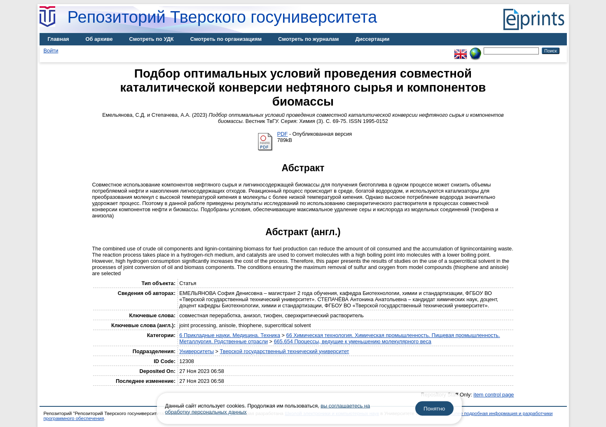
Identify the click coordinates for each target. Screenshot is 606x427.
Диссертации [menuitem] (372, 39)
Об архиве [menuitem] (99, 39)
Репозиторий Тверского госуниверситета (222, 17)
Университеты (196, 351)
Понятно (434, 409)
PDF (282, 134)
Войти (51, 50)
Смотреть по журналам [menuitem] (308, 39)
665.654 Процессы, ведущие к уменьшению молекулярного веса (352, 341)
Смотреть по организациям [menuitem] (226, 39)
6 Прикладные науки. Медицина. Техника (229, 335)
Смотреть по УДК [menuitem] (151, 39)
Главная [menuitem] (58, 39)
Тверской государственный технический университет (284, 351)
